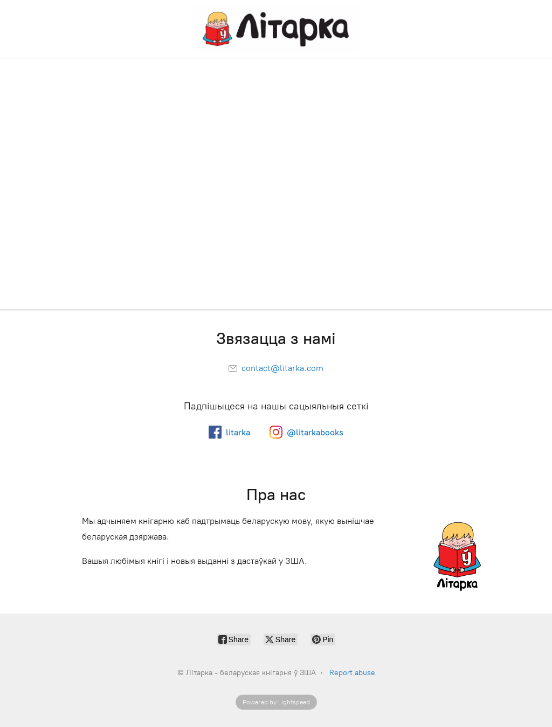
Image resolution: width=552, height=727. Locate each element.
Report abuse (352, 672)
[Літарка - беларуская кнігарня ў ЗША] (276, 28)
